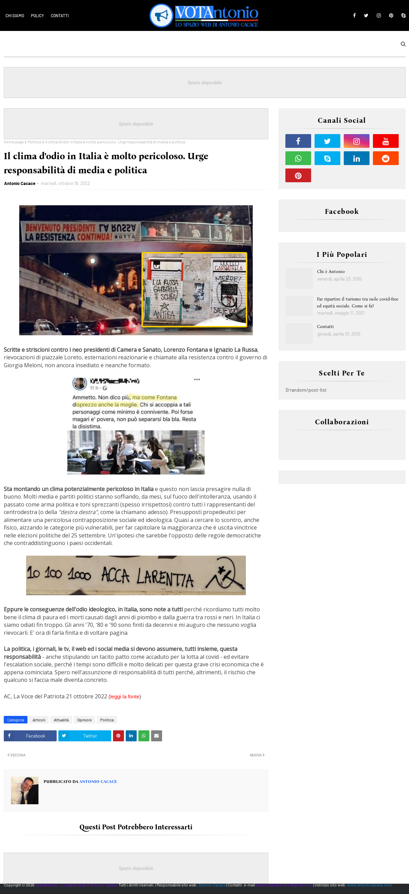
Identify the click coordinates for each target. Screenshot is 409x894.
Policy (37, 15)
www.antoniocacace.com (369, 884)
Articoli (39, 719)
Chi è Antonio (331, 271)
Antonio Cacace (19, 183)
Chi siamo (14, 15)
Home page (14, 141)
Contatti (60, 15)
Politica (34, 141)
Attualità (61, 719)
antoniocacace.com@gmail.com (284, 884)
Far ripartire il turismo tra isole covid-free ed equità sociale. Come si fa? (357, 302)
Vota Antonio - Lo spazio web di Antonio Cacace (76, 884)
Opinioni (84, 719)
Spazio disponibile (205, 82)
